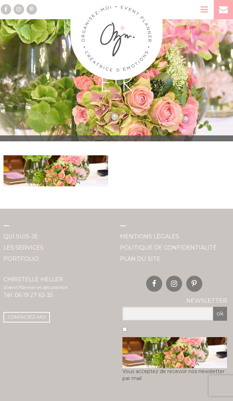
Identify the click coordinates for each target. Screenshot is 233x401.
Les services (23, 247)
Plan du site (140, 258)
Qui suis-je (20, 236)
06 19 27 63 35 (34, 295)
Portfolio (21, 258)
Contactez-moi (27, 317)
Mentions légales (149, 236)
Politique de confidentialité (168, 247)
